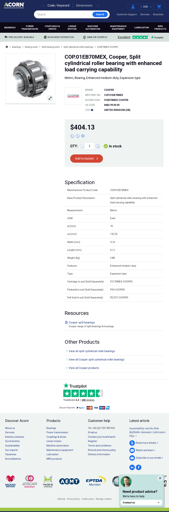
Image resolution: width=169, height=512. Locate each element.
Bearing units (31, 47)
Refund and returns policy (102, 450)
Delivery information (99, 454)
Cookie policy (87, 499)
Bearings (9, 27)
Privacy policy (73, 499)
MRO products (160, 27)
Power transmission (29, 27)
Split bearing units (51, 47)
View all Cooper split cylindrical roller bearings (96, 359)
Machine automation (92, 27)
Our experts (11, 450)
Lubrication (141, 27)
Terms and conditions (99, 445)
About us (10, 428)
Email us (92, 432)
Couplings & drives (52, 27)
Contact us (141, 502)
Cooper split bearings (115, 324)
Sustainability (12, 445)
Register (92, 441)
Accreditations (13, 458)
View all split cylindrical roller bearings (92, 351)
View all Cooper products (84, 368)
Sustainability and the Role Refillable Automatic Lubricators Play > (147, 432)
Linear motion (72, 27)
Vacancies (10, 454)
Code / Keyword (58, 5)
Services (145, 14)
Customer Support (127, 14)
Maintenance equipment (118, 27)
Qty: (74, 146)
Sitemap (61, 499)
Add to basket (84, 158)
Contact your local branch (101, 436)
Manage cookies (104, 499)
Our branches (12, 441)
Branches (158, 14)
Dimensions (84, 5)
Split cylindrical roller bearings (78, 47)
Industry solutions (14, 436)
